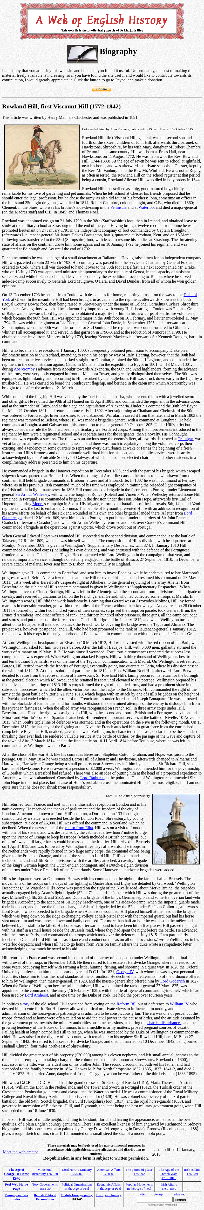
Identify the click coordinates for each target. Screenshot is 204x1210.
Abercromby (24, 369)
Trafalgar (185, 439)
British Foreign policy (77, 1195)
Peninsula (118, 207)
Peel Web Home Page (16, 1186)
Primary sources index (16, 1197)
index (143, 1194)
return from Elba (79, 827)
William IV (179, 1004)
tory (26, 1004)
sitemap (158, 1194)
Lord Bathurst (92, 778)
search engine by (162, 1205)
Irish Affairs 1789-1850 (169, 1186)
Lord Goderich (172, 981)
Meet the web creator (20, 1152)
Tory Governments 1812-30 (45, 1186)
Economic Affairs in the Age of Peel (109, 1186)
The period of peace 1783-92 (139, 1172)
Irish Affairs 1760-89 (192, 1172)
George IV (124, 972)
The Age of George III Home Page (16, 1174)
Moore (38, 504)
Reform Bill (127, 1004)
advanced (179, 1194)
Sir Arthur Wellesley (32, 494)
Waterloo (146, 207)
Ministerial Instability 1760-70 (45, 1172)
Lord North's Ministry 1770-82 (77, 1172)
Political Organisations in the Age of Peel (77, 1186)
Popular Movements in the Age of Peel (139, 1186)
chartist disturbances (164, 1022)
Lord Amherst (36, 995)
